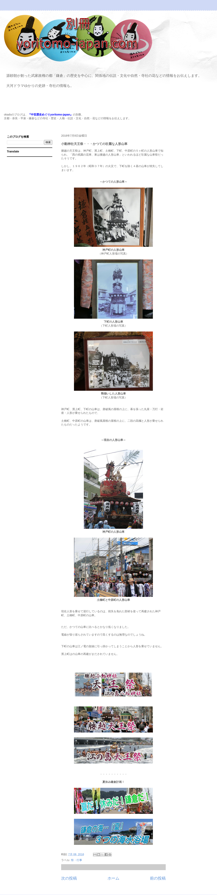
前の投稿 (158, 878)
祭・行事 (76, 860)
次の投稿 (69, 878)
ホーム (113, 878)
